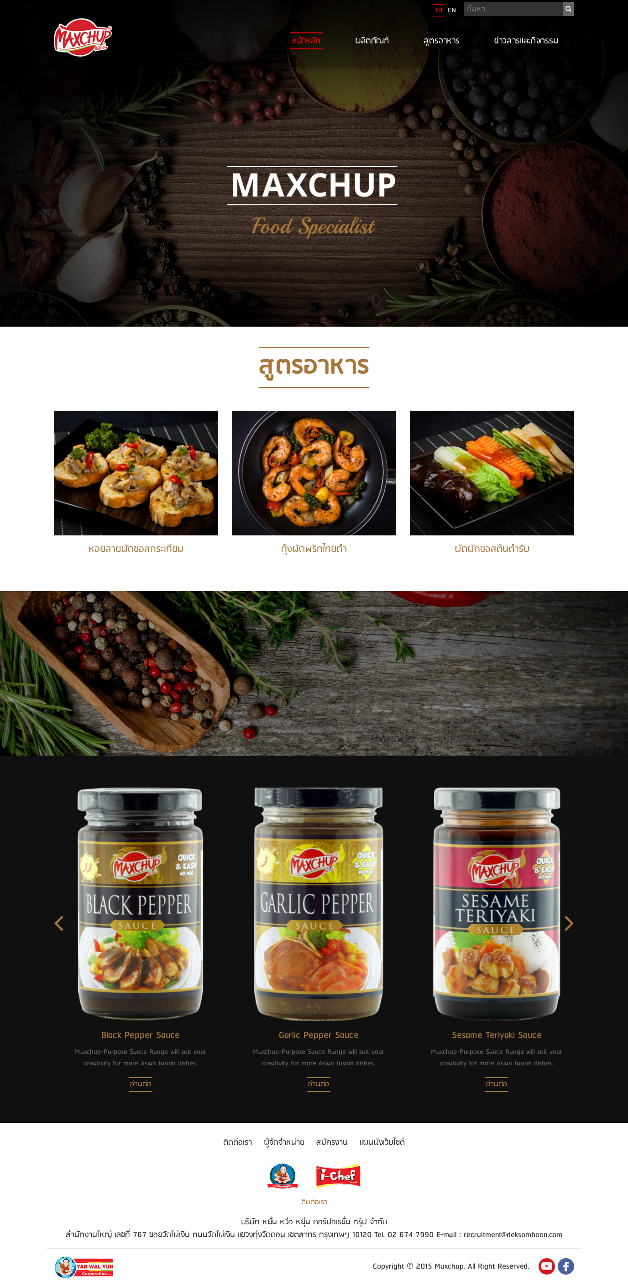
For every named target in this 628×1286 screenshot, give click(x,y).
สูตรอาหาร (442, 41)
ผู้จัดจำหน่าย (284, 1142)
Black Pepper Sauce (140, 1035)
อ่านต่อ (140, 1084)
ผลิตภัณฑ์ (372, 41)
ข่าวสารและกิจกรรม (526, 41)
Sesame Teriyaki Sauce (497, 1035)
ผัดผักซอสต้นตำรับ (492, 549)
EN (452, 10)
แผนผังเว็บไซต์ (382, 1142)
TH (438, 10)
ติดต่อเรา (237, 1142)
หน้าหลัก (306, 41)
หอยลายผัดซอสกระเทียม (136, 549)
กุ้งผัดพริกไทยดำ (314, 549)
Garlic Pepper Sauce (319, 1035)
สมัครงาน (332, 1142)
